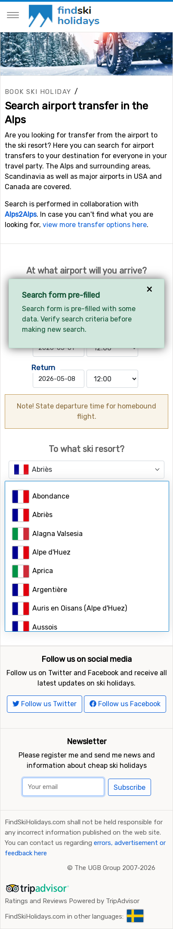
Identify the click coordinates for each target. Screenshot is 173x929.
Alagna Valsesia (47, 534)
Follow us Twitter (44, 704)
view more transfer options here (95, 225)
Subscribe (129, 787)
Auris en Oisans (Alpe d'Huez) (69, 608)
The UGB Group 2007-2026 (114, 868)
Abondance (40, 496)
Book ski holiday (38, 92)
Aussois (34, 627)
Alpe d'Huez (41, 552)
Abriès (32, 515)
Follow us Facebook (125, 704)
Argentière (39, 590)
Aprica (32, 571)
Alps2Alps (21, 214)
